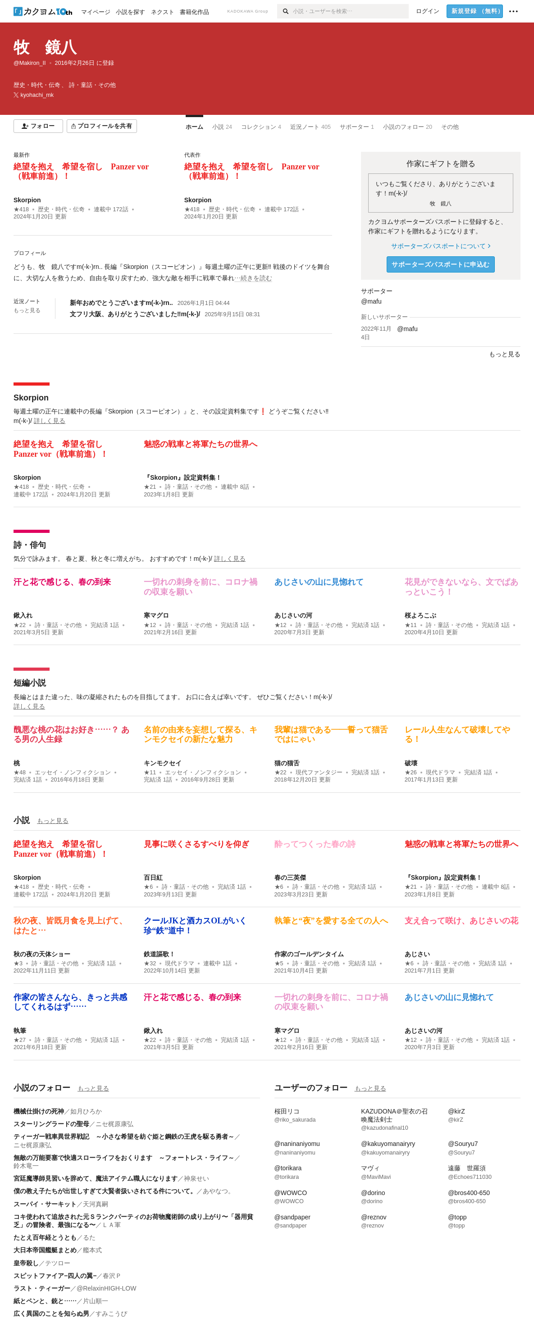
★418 (21, 209)
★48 (20, 772)
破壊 (411, 763)
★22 (20, 625)
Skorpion (27, 200)
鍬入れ (23, 615)
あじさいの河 (293, 615)
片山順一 (95, 1301)
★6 (148, 887)
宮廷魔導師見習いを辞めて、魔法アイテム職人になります (96, 1178)
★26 (411, 772)
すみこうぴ (111, 1313)
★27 (20, 1040)
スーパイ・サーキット (45, 1204)
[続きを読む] (173, 272)
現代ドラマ (440, 772)
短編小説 (30, 682)
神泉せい (196, 1178)
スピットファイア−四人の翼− (55, 1275)
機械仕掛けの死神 (39, 1111)
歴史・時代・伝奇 (61, 209)
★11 (411, 625)
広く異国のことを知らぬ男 (51, 1313)
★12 (150, 625)
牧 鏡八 (45, 47)
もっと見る (27, 310)
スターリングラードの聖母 (51, 1123)
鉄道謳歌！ (159, 954)
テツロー (57, 1263)
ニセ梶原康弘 (114, 1123)
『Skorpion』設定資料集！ (183, 477)
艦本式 (92, 1250)
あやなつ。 (218, 1191)
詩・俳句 (30, 545)
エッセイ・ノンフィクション (73, 772)
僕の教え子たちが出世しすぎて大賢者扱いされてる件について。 (105, 1191)
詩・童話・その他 (188, 487)
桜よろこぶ (420, 615)
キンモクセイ (163, 763)
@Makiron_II (30, 63)
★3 (18, 963)
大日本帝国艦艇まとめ (45, 1250)
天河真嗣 (95, 1204)
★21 (150, 487)
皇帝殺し (26, 1263)
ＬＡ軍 (111, 1224)
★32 (150, 963)
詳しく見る (49, 420)
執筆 (20, 1030)
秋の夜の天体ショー (42, 954)
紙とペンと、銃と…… (45, 1301)
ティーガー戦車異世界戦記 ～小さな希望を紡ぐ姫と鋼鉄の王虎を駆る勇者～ (124, 1136)
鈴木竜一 (26, 1165)
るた (89, 1237)
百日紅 (153, 877)
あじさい (417, 954)
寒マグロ (156, 615)
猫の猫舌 (287, 763)
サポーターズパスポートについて (440, 246)
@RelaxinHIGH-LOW (106, 1288)
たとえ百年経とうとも (45, 1237)
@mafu (371, 301)
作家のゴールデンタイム (309, 954)
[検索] (285, 11)
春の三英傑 (290, 877)
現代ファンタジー (319, 772)
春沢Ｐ (112, 1275)
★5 (278, 963)
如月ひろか (86, 1111)
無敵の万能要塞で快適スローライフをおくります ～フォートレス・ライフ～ (124, 1157)
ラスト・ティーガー (42, 1288)
